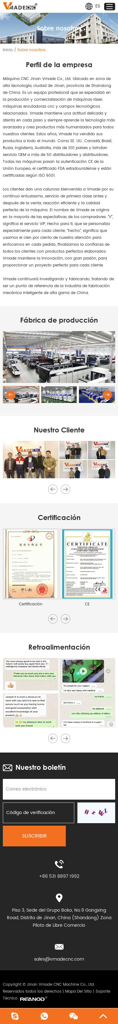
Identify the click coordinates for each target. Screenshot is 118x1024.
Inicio (8, 50)
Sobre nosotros (31, 50)
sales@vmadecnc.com (59, 959)
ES (92, 6)
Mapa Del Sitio (78, 992)
